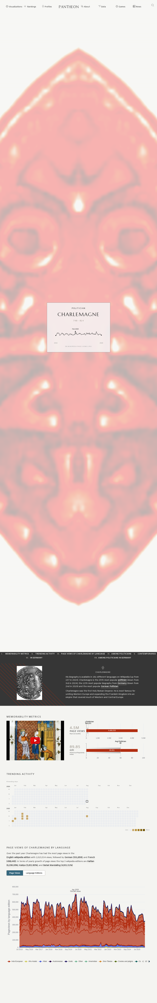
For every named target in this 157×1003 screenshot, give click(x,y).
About (87, 7)
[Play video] (35, 740)
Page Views (14, 873)
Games (122, 7)
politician (122, 680)
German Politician (109, 686)
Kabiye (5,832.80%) (28, 865)
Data (103, 7)
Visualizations (15, 7)
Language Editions (34, 873)
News (138, 7)
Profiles (48, 7)
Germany (122, 683)
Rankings (31, 7)
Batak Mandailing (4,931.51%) (58, 865)
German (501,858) (73, 857)
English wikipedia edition (18, 857)
